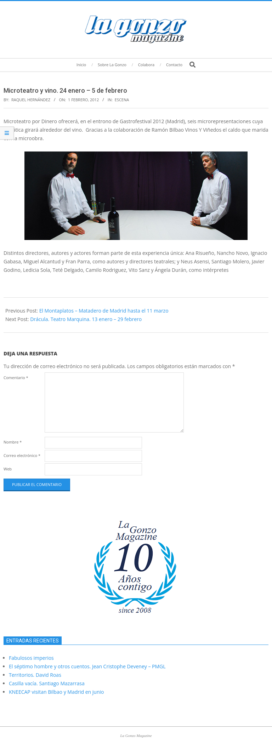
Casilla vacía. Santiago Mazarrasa (47, 683)
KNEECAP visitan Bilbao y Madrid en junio (56, 691)
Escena (122, 99)
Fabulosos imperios (31, 657)
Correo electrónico (22, 455)
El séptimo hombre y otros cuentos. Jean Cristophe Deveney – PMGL (87, 666)
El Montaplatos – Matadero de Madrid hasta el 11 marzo (104, 310)
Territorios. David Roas (35, 674)
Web (8, 468)
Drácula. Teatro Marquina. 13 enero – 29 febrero (86, 319)
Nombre (13, 442)
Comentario (16, 377)
